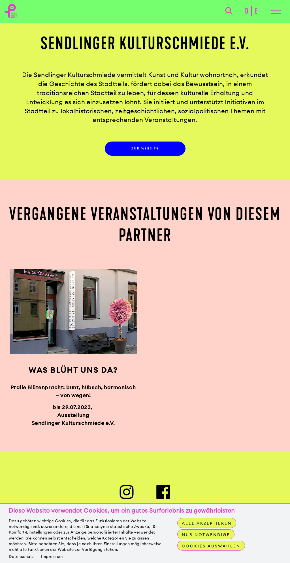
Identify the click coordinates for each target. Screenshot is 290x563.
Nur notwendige (206, 534)
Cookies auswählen (211, 546)
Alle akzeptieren (207, 523)
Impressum (52, 556)
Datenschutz (21, 556)
